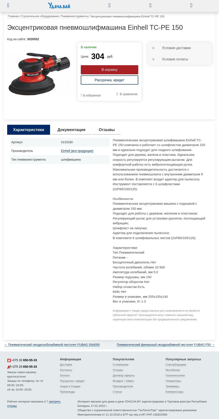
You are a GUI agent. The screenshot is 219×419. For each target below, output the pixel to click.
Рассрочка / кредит (72, 380)
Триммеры (172, 386)
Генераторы (173, 380)
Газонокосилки (175, 375)
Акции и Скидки (70, 386)
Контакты (66, 370)
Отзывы (118, 370)
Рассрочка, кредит (109, 80)
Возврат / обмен (123, 380)
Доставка (66, 364)
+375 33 (22, 360)
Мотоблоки (173, 370)
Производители (123, 386)
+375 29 (22, 367)
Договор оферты (124, 375)
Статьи (117, 391)
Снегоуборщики (176, 364)
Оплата (65, 375)
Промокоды (67, 391)
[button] (11, 5)
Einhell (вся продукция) (77, 151)
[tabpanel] (39, 74)
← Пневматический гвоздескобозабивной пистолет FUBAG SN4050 (52, 344)
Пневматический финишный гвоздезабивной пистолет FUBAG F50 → (166, 344)
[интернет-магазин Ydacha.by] (59, 7)
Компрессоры (175, 391)
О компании (120, 364)
